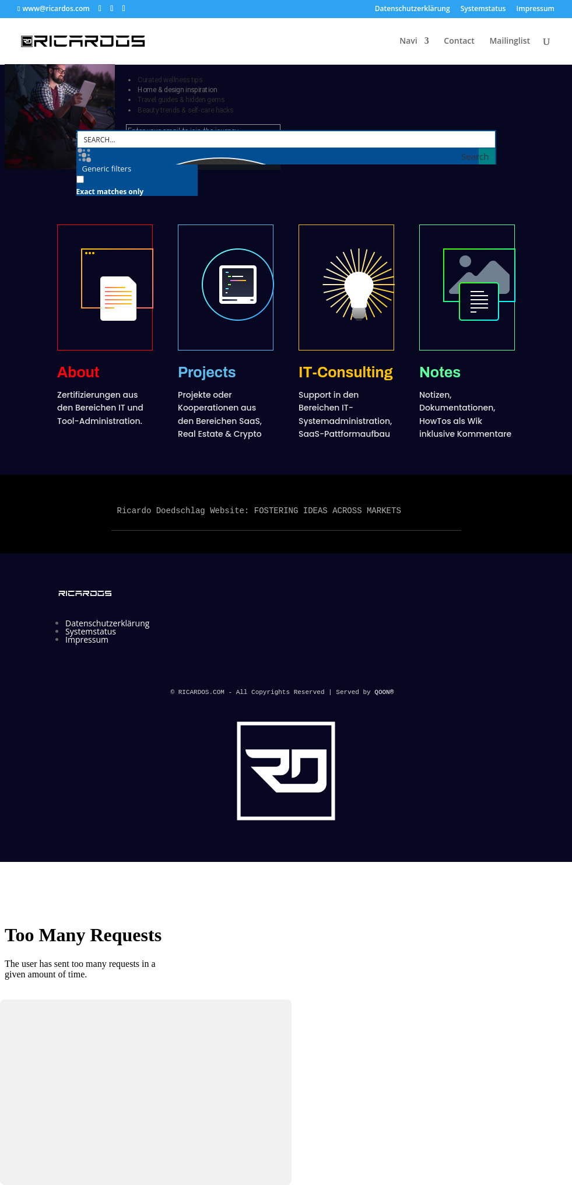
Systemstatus (483, 9)
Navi (408, 41)
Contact (459, 41)
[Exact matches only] (80, 179)
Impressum (536, 9)
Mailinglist (509, 41)
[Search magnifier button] (487, 156)
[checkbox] (134, 184)
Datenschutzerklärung (412, 9)
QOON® (386, 692)
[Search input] (287, 139)
